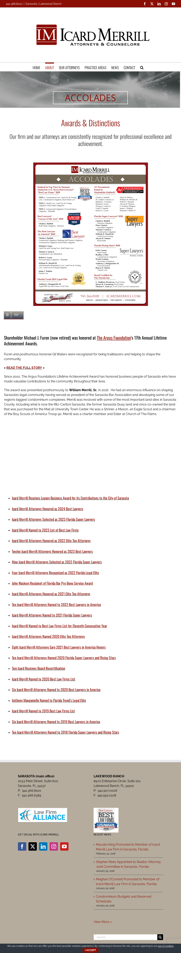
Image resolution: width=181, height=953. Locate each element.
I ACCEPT (90, 950)
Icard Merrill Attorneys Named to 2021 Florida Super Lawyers (52, 615)
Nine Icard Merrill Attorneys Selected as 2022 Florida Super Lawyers (57, 561)
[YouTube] (64, 846)
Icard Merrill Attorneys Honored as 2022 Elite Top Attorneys (51, 540)
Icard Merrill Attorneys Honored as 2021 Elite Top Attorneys (51, 593)
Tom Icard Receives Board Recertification (38, 668)
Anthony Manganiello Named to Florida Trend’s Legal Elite (49, 700)
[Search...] (126, 937)
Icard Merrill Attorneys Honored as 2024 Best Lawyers (47, 508)
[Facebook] (22, 846)
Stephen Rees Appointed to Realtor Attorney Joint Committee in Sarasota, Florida (128, 864)
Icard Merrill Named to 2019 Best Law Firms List (43, 710)
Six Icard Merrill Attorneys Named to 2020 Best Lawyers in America (56, 689)
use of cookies (166, 946)
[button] (142, 67)
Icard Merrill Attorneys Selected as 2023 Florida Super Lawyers (53, 519)
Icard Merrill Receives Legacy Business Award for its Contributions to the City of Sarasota (70, 497)
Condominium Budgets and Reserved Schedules (123, 899)
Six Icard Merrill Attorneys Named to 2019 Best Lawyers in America (56, 721)
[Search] (160, 937)
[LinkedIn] (43, 846)
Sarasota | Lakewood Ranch (43, 3)
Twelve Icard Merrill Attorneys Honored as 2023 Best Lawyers (52, 551)
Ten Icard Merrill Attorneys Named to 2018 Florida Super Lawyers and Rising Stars (65, 732)
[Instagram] (54, 846)
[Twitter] (32, 846)
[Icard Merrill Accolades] (90, 164)
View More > (103, 922)
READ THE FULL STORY (24, 368)
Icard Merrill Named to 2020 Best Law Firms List (43, 679)
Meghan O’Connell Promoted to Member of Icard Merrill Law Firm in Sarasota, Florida (127, 881)
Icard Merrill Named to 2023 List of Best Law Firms (45, 530)
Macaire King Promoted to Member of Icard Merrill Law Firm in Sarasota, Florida (128, 847)
